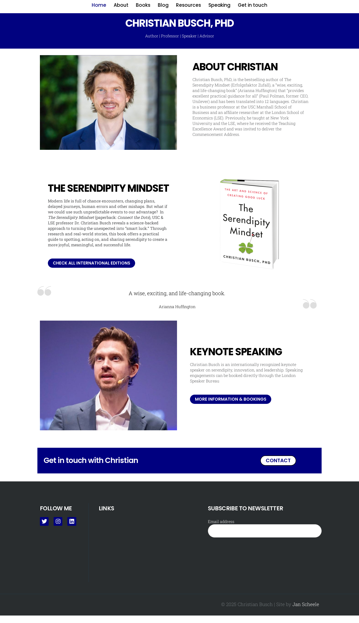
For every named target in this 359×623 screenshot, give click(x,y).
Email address (221, 529)
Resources (188, 5)
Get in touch (252, 5)
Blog (163, 5)
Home (99, 5)
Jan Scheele (305, 612)
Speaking (219, 5)
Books (143, 5)
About (121, 5)
